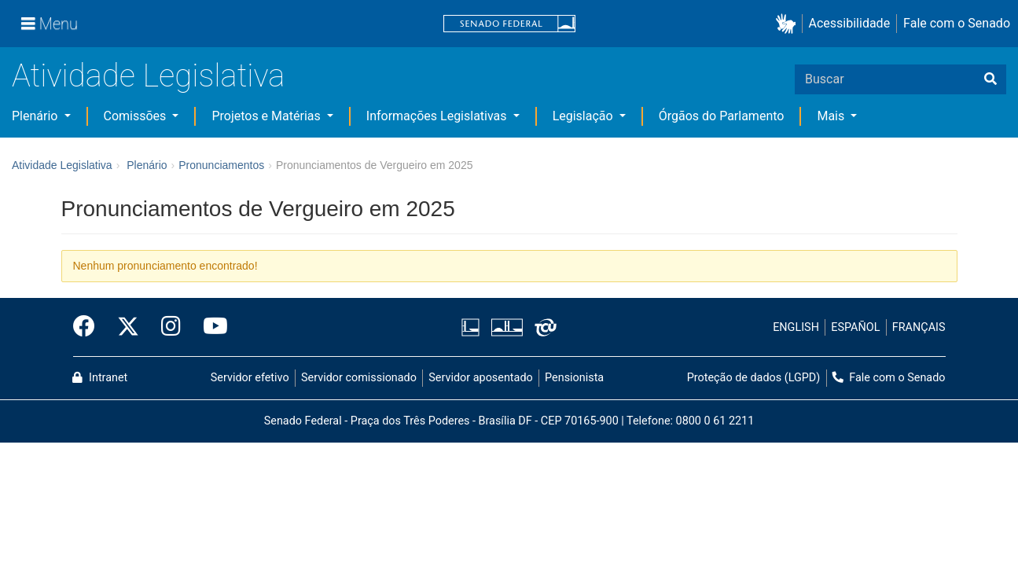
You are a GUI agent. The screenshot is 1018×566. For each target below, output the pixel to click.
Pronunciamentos (221, 165)
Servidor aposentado (480, 377)
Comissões (137, 115)
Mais (832, 115)
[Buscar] (990, 79)
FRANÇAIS (919, 327)
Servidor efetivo (250, 377)
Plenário (36, 115)
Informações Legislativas (438, 115)
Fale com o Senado (956, 23)
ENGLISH (796, 327)
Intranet (99, 377)
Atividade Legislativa (148, 75)
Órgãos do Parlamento (722, 115)
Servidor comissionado (359, 377)
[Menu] (49, 23)
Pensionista (574, 377)
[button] (789, 24)
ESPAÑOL (855, 327)
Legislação (584, 115)
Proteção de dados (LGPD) (754, 377)
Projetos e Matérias (267, 115)
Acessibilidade (850, 23)
